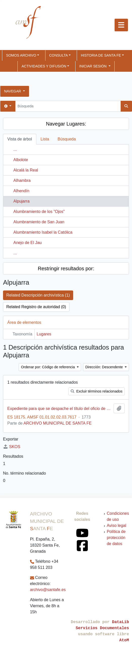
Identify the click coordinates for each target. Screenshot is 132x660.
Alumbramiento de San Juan (38, 222)
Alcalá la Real (25, 170)
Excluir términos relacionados (96, 391)
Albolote (20, 160)
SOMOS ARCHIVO (21, 55)
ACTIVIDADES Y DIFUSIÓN (43, 66)
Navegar (13, 91)
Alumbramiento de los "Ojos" (39, 211)
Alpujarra (21, 201)
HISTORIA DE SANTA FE (101, 55)
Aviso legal (116, 525)
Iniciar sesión (93, 66)
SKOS (11, 447)
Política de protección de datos (116, 537)
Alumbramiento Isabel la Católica (42, 232)
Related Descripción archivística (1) (38, 295)
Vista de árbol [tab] (19, 139)
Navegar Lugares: (66, 124)
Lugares (44, 334)
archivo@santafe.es (48, 590)
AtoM (124, 640)
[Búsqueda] (68, 106)
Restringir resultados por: (66, 268)
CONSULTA (58, 55)
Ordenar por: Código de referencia (48, 367)
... (15, 149)
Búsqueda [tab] (67, 139)
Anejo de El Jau (27, 242)
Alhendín (21, 191)
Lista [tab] (45, 139)
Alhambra (22, 180)
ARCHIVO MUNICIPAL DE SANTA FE (57, 423)
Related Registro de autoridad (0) (36, 307)
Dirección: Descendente (104, 367)
